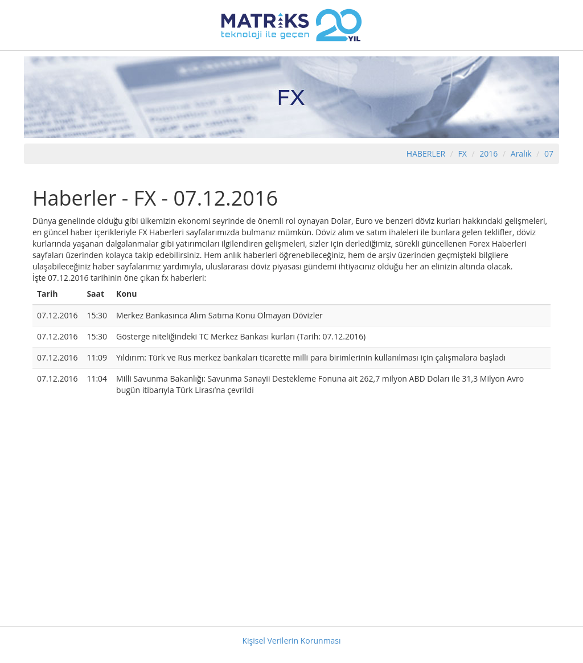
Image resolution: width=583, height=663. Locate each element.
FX (462, 153)
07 (548, 153)
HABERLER (426, 153)
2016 (489, 153)
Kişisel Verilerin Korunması (291, 640)
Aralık (521, 153)
